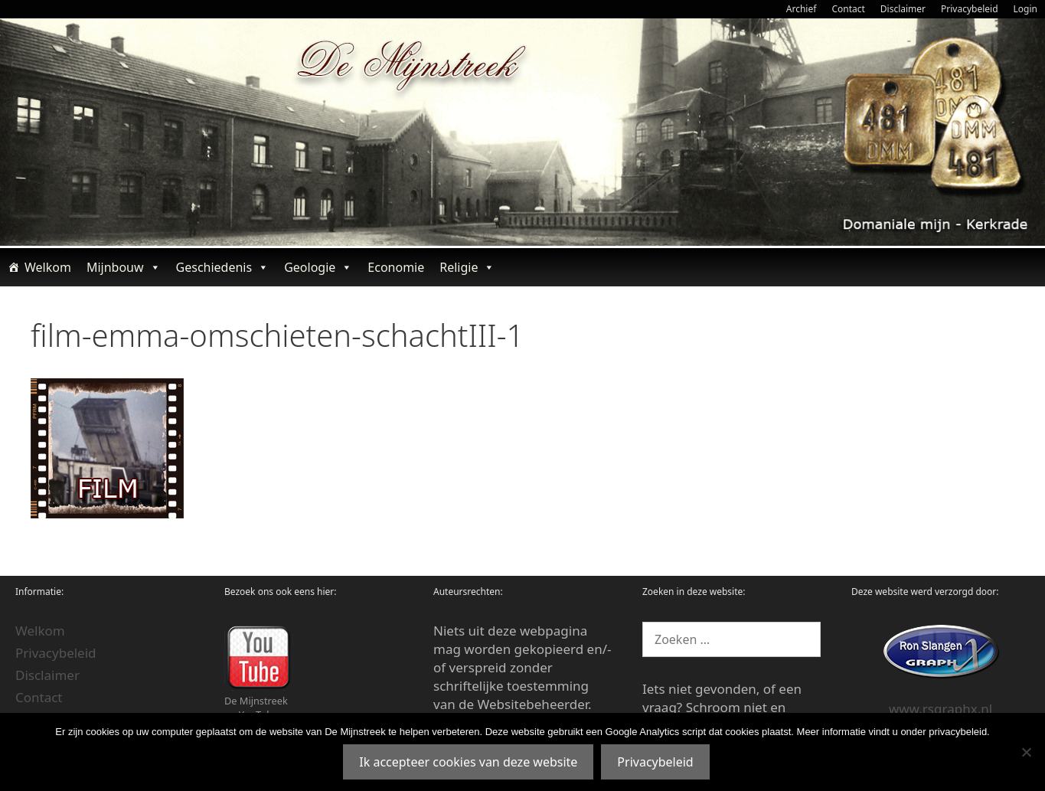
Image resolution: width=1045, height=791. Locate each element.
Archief (801, 8)
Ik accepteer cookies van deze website (468, 761)
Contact (847, 8)
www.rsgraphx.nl (940, 708)
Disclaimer (903, 8)
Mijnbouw (124, 267)
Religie (467, 267)
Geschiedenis (222, 267)
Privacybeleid (969, 8)
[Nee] (1026, 752)
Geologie (318, 267)
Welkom (47, 267)
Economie (395, 267)
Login (1025, 8)
